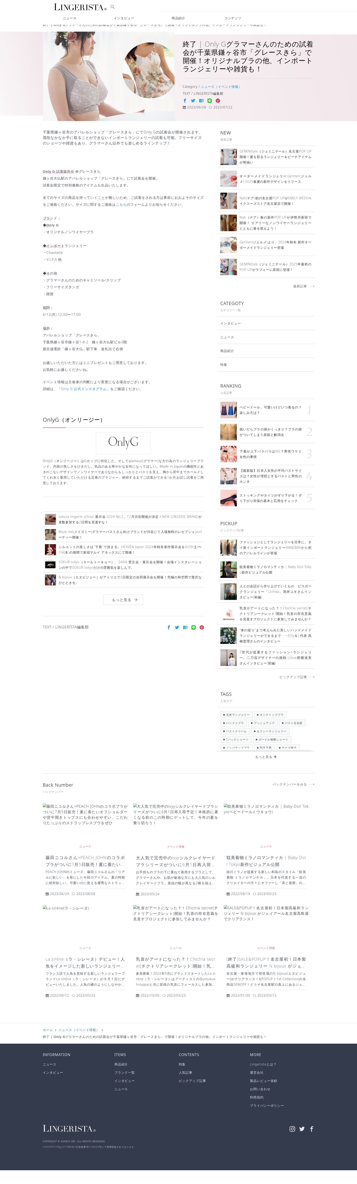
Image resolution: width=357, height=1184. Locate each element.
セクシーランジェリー (271, 745)
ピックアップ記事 (192, 1094)
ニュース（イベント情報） (79, 31)
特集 (223, 378)
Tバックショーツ (237, 753)
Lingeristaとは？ (263, 1078)
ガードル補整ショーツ (273, 753)
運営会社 (257, 1086)
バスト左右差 (293, 737)
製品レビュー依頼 (263, 1094)
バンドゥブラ (235, 737)
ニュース (227, 351)
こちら (121, 218)
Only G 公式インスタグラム (84, 402)
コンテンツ (233, 18)
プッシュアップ (264, 737)
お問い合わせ (260, 1103)
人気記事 (186, 1086)
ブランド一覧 (124, 1086)
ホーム (48, 31)
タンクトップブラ (271, 728)
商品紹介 (227, 364)
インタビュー (230, 337)
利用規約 (257, 1111)
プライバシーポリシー (267, 1119)
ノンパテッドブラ (238, 761)
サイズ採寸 (289, 761)
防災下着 (266, 761)
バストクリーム (236, 745)
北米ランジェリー (238, 728)
